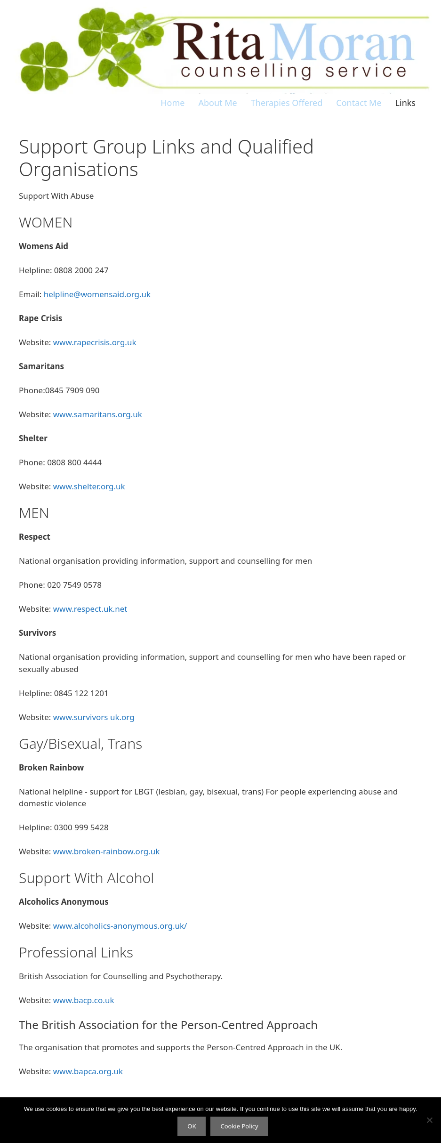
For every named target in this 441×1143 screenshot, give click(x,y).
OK (191, 1126)
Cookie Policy (239, 1126)
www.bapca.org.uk (88, 1071)
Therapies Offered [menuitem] (287, 102)
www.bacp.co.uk (83, 1000)
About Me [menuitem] (218, 102)
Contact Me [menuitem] (358, 102)
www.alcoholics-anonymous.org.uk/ (120, 925)
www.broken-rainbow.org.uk (106, 851)
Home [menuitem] (172, 102)
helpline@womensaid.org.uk (97, 294)
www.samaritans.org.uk (97, 414)
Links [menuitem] (405, 102)
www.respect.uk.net (90, 608)
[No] (429, 1120)
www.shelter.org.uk (89, 486)
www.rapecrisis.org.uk (94, 342)
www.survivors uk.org (94, 717)
